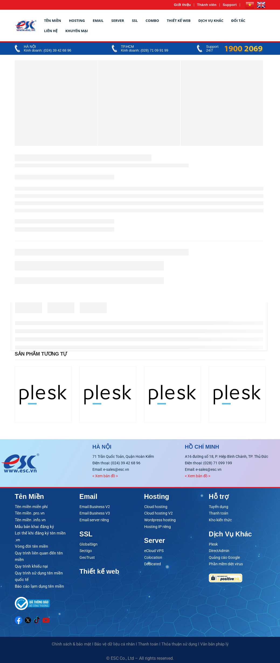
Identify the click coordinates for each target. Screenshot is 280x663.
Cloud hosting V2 (158, 513)
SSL (135, 20)
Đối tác (238, 20)
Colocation (153, 556)
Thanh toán (218, 513)
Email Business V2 (94, 506)
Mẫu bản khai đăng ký (34, 525)
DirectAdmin (219, 550)
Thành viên (206, 5)
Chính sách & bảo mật (71, 642)
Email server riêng (94, 519)
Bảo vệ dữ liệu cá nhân (114, 642)
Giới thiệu (182, 5)
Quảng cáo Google (224, 556)
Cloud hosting (155, 506)
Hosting (77, 20)
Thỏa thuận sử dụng (179, 642)
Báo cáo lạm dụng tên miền (39, 584)
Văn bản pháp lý (214, 642)
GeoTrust (87, 556)
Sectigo (85, 550)
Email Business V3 (94, 513)
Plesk (213, 543)
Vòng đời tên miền (31, 545)
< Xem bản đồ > (105, 476)
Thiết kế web (179, 20)
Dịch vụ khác (210, 20)
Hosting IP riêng (157, 526)
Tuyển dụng (218, 506)
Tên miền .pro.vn (29, 512)
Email (98, 20)
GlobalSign (88, 543)
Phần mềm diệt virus (226, 563)
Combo (152, 20)
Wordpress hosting (160, 519)
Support (230, 5)
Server (117, 20)
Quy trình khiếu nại (31, 564)
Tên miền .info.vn (30, 519)
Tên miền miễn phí (31, 506)
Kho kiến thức (220, 519)
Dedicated (152, 563)
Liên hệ (51, 30)
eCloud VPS (154, 550)
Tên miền (52, 20)
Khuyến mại (76, 30)
